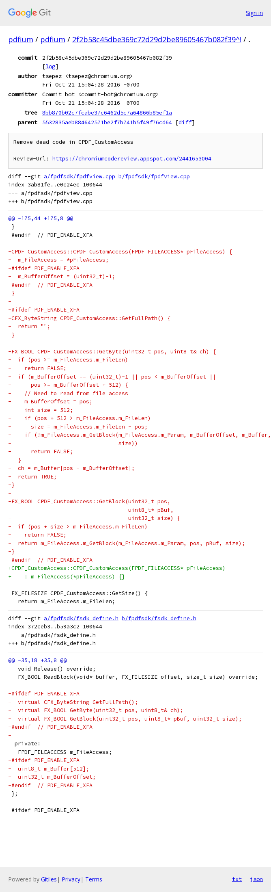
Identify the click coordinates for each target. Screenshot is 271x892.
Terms (93, 879)
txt (237, 879)
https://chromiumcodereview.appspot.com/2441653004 (131, 158)
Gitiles (49, 879)
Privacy (71, 879)
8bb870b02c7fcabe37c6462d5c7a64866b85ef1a (107, 112)
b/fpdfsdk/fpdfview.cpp (154, 176)
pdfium (20, 39)
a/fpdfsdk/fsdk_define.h (81, 618)
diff (185, 122)
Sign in (254, 13)
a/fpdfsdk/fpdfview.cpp (79, 176)
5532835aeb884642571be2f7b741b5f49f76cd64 (107, 122)
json (256, 879)
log (50, 66)
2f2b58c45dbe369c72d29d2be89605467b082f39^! (156, 39)
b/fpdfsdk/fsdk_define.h (159, 618)
